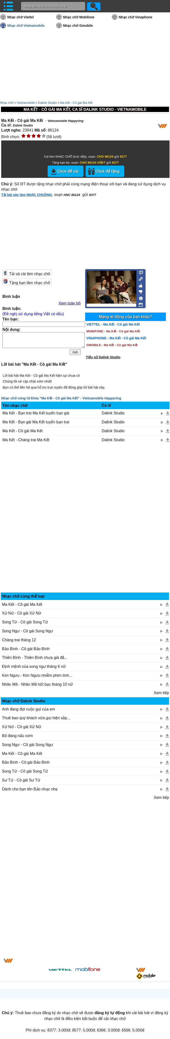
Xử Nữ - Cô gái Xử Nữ (21, 613)
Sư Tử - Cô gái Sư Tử (21, 780)
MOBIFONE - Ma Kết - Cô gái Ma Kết (113, 331)
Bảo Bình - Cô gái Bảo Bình (26, 649)
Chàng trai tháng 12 (19, 640)
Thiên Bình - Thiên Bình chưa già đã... (34, 657)
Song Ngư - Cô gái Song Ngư (27, 631)
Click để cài (68, 171)
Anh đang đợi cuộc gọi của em (28, 709)
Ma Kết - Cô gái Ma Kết (76, 103)
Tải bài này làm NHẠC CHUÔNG (26, 195)
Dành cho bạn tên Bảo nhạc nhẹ (30, 789)
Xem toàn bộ (70, 303)
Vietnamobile (26, 103)
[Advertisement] (37, 880)
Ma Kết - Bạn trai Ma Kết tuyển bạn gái (35, 413)
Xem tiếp (161, 693)
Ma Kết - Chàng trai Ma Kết (25, 440)
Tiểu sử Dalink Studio (103, 357)
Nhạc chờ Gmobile (78, 26)
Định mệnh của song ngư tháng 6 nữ (34, 666)
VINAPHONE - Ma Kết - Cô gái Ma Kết (116, 338)
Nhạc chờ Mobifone (79, 17)
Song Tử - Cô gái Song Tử (25, 622)
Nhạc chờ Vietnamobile (25, 26)
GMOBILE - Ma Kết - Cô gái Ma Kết (112, 345)
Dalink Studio (47, 103)
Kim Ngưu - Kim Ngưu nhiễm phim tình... (37, 675)
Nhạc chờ (6, 103)
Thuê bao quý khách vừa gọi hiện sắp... (36, 718)
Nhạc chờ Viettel (20, 17)
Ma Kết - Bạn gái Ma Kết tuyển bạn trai (35, 422)
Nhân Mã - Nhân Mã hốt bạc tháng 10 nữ (37, 684)
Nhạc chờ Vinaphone (135, 17)
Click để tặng (107, 171)
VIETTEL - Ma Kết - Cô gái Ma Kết (113, 324)
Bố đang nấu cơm (17, 736)
